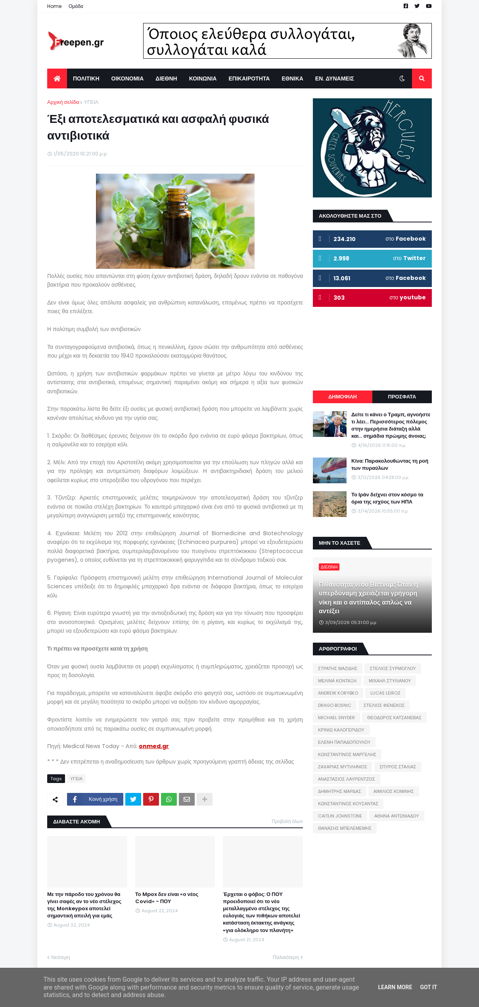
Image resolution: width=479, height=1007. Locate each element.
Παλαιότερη (286, 957)
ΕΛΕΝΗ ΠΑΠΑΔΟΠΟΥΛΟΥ (344, 742)
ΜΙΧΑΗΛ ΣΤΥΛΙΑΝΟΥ (390, 681)
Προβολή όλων (287, 821)
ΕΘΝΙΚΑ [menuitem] (292, 78)
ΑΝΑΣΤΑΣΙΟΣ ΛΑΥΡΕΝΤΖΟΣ (346, 779)
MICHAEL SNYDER (336, 717)
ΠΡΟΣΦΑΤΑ (402, 396)
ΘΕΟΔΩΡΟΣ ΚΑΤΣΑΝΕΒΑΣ (394, 717)
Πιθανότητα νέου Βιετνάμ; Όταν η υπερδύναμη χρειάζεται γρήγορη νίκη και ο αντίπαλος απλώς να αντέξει (368, 598)
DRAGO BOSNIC (334, 705)
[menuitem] (57, 78)
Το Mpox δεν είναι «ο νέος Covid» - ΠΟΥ (167, 898)
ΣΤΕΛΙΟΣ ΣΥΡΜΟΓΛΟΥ (393, 668)
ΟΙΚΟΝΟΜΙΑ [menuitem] (127, 78)
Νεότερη (60, 957)
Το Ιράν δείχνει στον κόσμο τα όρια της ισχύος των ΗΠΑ (387, 498)
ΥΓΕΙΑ (91, 102)
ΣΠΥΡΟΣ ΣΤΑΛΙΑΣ (397, 767)
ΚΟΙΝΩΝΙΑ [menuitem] (203, 78)
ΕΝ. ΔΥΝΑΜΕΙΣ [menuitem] (334, 78)
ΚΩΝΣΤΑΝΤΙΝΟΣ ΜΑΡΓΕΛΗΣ (347, 754)
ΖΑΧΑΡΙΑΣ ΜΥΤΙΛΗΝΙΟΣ (342, 767)
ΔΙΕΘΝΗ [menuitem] (166, 78)
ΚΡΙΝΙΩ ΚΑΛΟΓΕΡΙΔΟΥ (341, 730)
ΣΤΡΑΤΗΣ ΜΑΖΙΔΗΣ (337, 668)
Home (54, 6)
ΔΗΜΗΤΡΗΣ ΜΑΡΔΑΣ (339, 791)
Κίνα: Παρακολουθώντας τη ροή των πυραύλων (389, 465)
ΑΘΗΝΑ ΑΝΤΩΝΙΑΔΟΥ (396, 816)
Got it (428, 987)
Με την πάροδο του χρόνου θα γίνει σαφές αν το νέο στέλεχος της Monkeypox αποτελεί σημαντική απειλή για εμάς (84, 905)
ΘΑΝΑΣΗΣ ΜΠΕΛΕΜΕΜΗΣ (345, 828)
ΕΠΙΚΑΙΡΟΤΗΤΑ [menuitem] (249, 78)
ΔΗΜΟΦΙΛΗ (342, 396)
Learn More (395, 987)
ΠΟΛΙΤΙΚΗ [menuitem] (86, 78)
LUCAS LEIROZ (385, 693)
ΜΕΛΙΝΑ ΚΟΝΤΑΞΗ (337, 681)
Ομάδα (76, 6)
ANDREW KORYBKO (338, 693)
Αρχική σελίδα (63, 102)
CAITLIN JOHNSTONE (340, 816)
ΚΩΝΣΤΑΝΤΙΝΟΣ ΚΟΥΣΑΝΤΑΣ (348, 803)
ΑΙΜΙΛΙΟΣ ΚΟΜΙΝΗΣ (394, 791)
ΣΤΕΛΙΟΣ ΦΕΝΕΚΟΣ (384, 705)
